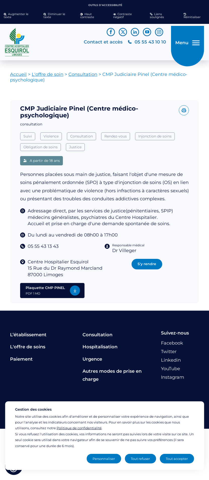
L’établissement (28, 336)
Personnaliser (104, 459)
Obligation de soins (40, 149)
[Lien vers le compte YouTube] (147, 32)
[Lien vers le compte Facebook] (111, 32)
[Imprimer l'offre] (184, 112)
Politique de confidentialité (79, 428)
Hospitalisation (99, 349)
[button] (20, 15)
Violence (51, 138)
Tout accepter (177, 459)
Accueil (18, 76)
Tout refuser (140, 459)
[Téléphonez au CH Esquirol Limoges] (143, 43)
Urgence (92, 361)
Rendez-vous (115, 138)
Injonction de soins (155, 138)
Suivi (27, 138)
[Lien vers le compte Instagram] (159, 32)
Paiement (21, 361)
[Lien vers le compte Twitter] (123, 32)
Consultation (82, 76)
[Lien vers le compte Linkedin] (135, 32)
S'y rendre (147, 266)
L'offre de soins (27, 349)
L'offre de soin (47, 76)
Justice (75, 149)
